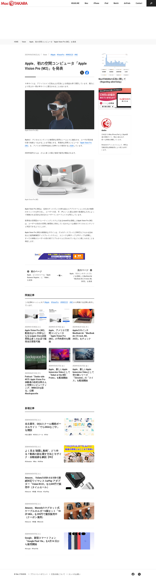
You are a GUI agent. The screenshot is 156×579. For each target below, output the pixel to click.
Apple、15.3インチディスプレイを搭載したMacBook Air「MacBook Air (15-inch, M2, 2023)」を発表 (81, 275)
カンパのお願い (74, 574)
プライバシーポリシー (39, 574)
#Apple (53, 55)
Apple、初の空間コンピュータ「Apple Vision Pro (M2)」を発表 (52, 42)
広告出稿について (58, 574)
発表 (72, 146)
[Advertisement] (78, 23)
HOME (16, 42)
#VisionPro (60, 55)
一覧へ (59, 275)
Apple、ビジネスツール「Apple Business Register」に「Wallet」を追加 (38, 275)
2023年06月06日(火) (32, 55)
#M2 (76, 55)
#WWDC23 (69, 55)
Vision (24, 42)
